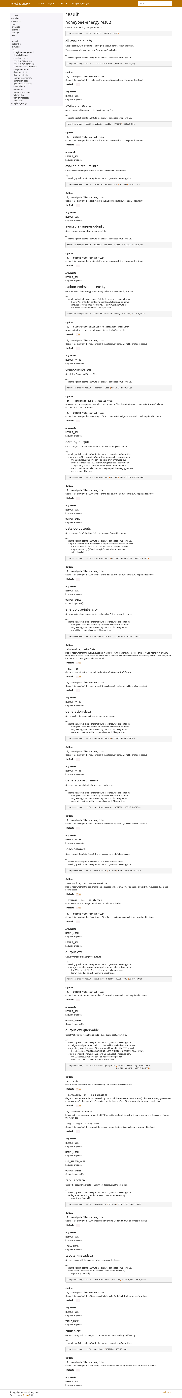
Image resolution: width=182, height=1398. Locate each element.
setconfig (16, 44)
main (14, 24)
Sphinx (26, 1395)
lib (13, 38)
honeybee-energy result (23, 52)
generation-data (21, 81)
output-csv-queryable (23, 92)
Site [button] (41, 3)
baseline (16, 30)
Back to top (167, 1392)
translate (16, 27)
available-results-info (23, 61)
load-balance (19, 86)
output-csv (18, 89)
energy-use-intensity (23, 78)
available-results (21, 58)
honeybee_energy (19, 103)
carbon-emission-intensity (25, 66)
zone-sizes (18, 101)
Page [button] (51, 3)
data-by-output (20, 72)
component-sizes (21, 69)
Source (94, 1)
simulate (16, 47)
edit (13, 35)
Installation (16, 18)
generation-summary (23, 84)
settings (15, 32)
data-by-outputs (21, 75)
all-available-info (21, 55)
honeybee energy (20, 3)
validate (15, 41)
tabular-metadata (21, 98)
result (14, 49)
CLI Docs (14, 15)
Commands (16, 21)
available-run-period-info (25, 64)
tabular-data (19, 95)
